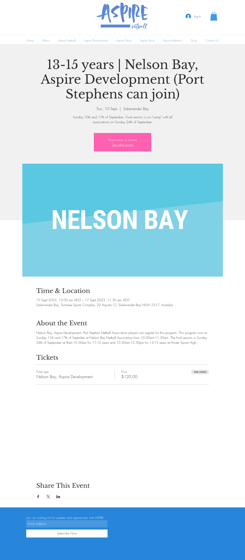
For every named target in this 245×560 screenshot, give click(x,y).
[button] (213, 16)
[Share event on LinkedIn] (58, 496)
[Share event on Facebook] (38, 496)
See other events (123, 144)
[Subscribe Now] (67, 533)
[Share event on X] (48, 496)
